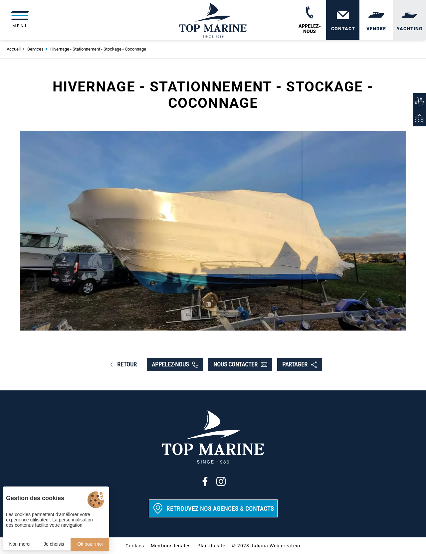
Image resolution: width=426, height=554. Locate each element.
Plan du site (211, 545)
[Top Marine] (212, 20)
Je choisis (54, 544)
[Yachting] (409, 20)
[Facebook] (205, 481)
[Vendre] (376, 20)
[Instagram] (221, 481)
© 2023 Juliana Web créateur (266, 545)
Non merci (19, 544)
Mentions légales (171, 545)
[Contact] (342, 20)
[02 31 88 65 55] (309, 20)
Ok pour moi (90, 544)
